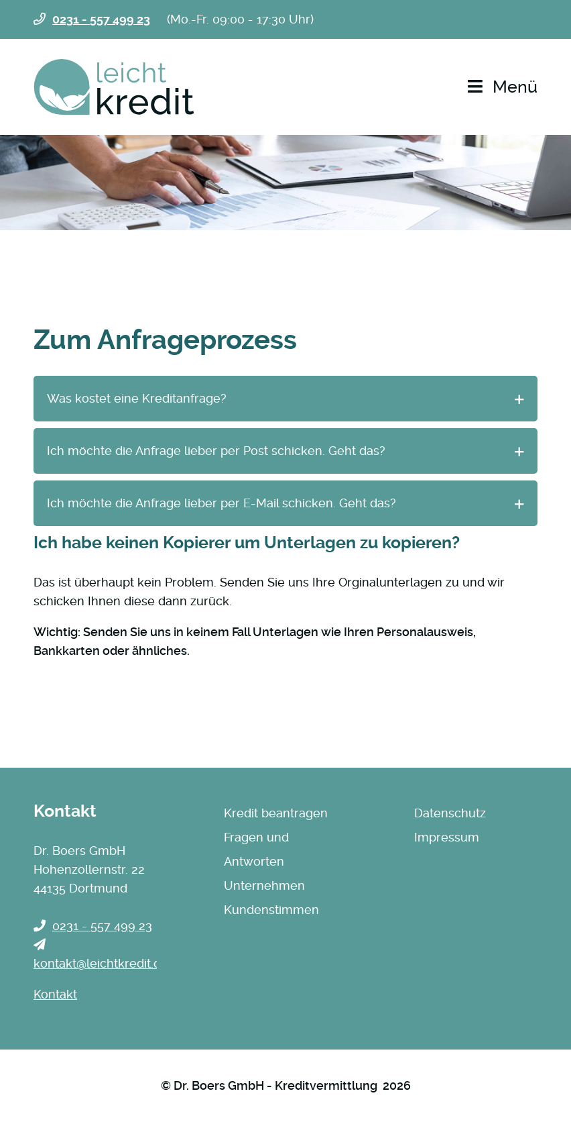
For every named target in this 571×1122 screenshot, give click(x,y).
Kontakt (55, 994)
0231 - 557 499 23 (101, 19)
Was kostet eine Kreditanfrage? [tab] (137, 398)
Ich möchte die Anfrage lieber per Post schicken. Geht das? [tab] (216, 451)
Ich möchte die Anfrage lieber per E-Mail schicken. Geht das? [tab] (221, 503)
